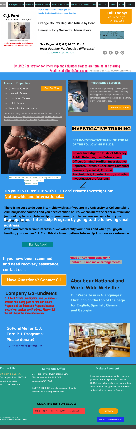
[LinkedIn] (105, 53)
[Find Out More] (51, 88)
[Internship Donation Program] (110, 419)
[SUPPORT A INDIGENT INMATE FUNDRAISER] (59, 411)
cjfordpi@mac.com (55, 391)
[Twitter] (117, 53)
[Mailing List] (112, 35)
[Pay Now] (108, 411)
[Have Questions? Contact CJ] (33, 280)
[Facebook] (111, 53)
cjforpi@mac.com (76, 70)
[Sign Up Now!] (37, 244)
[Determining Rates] (119, 107)
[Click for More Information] (25, 346)
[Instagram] (122, 53)
